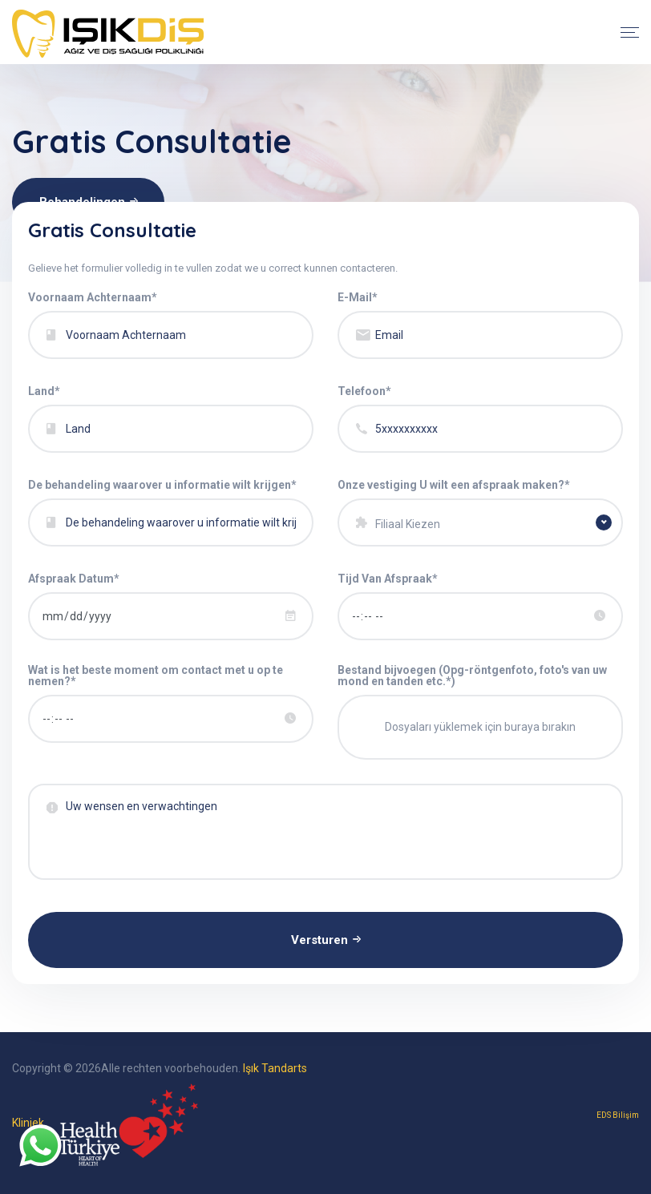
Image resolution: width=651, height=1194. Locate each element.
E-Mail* (358, 297)
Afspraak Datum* (73, 578)
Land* (44, 391)
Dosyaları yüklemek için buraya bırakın (480, 726)
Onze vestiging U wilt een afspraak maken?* (454, 484)
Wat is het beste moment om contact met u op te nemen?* (155, 675)
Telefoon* (364, 391)
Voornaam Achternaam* (92, 297)
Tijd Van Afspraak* (388, 578)
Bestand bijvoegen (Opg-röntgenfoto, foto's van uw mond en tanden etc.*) (472, 675)
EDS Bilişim (617, 1115)
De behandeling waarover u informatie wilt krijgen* (162, 484)
